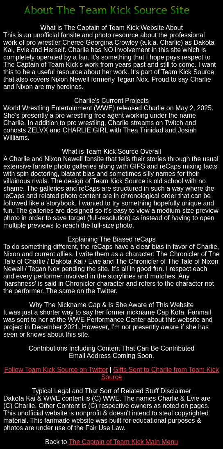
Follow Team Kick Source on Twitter (56, 369)
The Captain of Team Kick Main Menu (123, 441)
